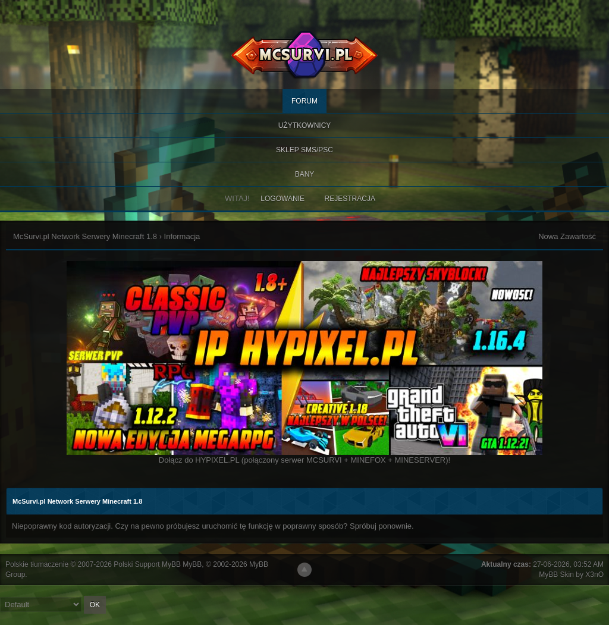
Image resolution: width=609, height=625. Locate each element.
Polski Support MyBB (147, 564)
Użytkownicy (304, 125)
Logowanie (282, 198)
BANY (305, 174)
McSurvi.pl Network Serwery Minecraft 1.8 (85, 236)
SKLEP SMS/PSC (304, 150)
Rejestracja (350, 198)
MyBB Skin (556, 574)
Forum (304, 101)
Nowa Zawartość (567, 236)
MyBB (192, 564)
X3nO (594, 574)
